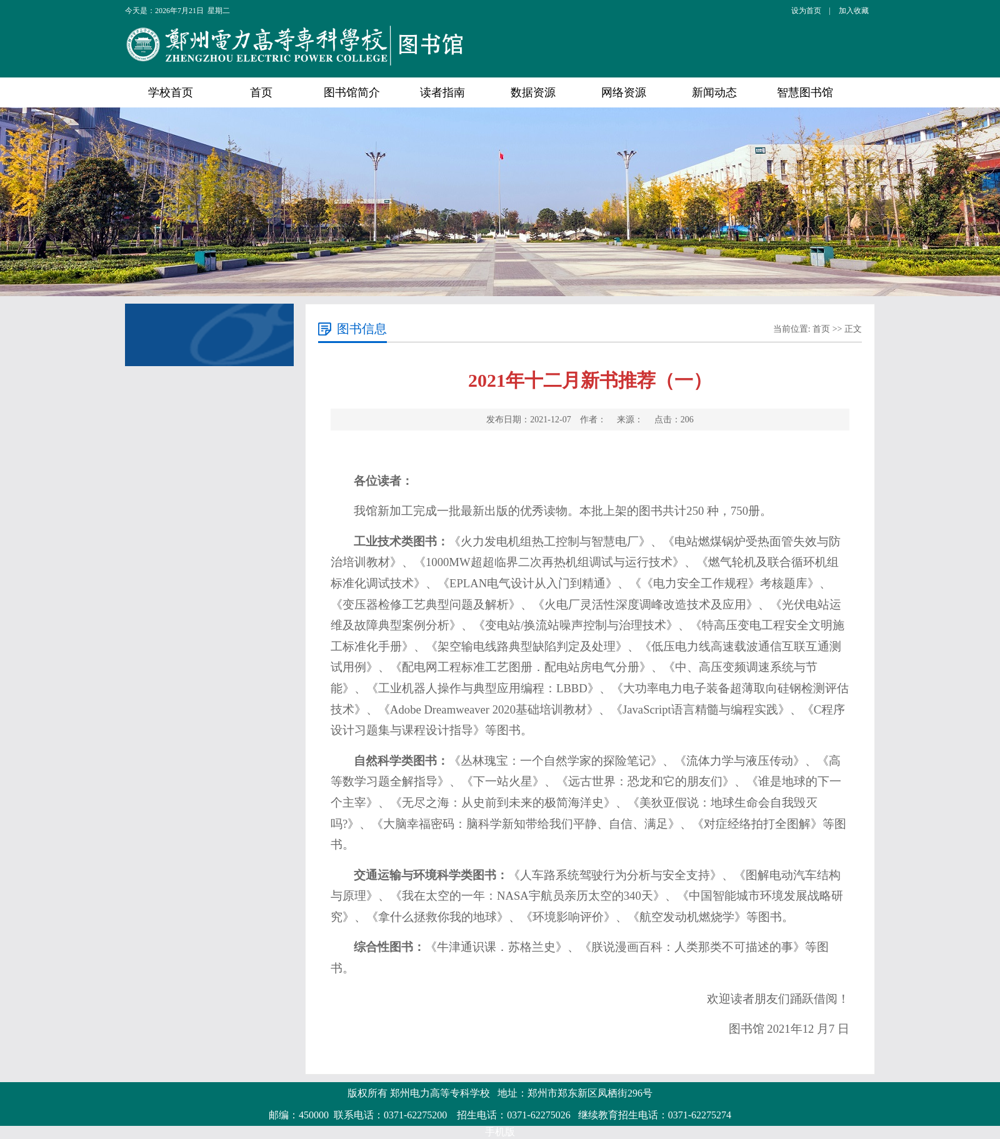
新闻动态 (714, 92)
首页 (261, 92)
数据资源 (533, 92)
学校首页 (170, 92)
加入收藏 (854, 10)
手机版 (500, 1132)
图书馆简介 (352, 92)
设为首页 (806, 10)
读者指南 (442, 92)
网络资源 (623, 92)
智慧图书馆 (805, 92)
